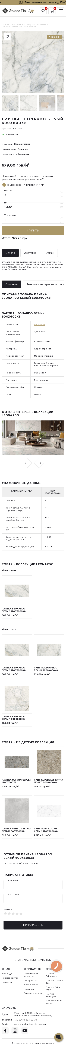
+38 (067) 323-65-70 (25, 1019)
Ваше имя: (12, 880)
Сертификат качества (31, 974)
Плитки (8, 190)
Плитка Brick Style (53, 988)
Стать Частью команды (33, 960)
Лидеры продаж (33, 993)
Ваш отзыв (12, 894)
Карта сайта (31, 984)
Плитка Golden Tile (54, 981)
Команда (7, 973)
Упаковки (10, 215)
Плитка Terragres (51, 995)
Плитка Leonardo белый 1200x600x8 (14, 609)
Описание (11, 284)
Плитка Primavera (51, 974)
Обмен (50, 252)
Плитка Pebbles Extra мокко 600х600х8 (48, 781)
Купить (33, 230)
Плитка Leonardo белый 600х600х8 (13, 717)
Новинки (29, 989)
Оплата (10, 252)
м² (5, 203)
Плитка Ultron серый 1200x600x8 (16, 781)
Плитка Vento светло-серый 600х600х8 (16, 829)
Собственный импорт (54, 1001)
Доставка (30, 252)
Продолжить (33, 925)
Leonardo (39, 324)
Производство (10, 977)
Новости (7, 982)
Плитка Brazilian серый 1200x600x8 (46, 829)
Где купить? (30, 980)
